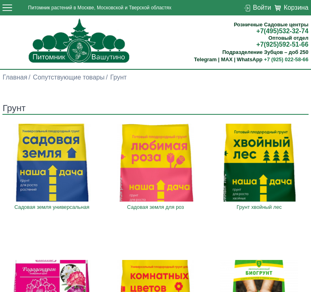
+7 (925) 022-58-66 (286, 59)
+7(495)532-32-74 (282, 31)
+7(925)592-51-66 (282, 44)
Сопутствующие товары (68, 77)
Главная (14, 77)
